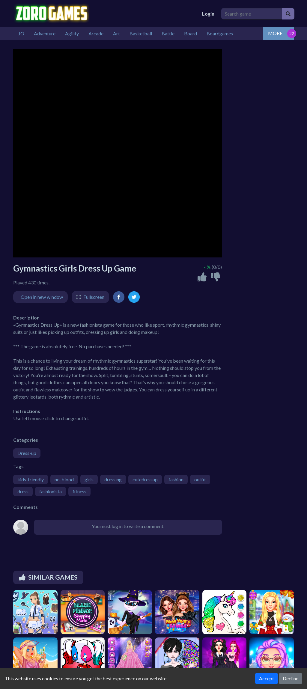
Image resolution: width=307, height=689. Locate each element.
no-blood (64, 479)
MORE (275, 33)
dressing (113, 479)
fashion (175, 479)
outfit (200, 479)
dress (22, 491)
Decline (290, 678)
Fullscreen (93, 297)
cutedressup (145, 479)
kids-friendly (30, 479)
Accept (266, 678)
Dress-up (26, 453)
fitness (79, 491)
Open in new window (42, 297)
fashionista (50, 491)
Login (208, 13)
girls (89, 479)
